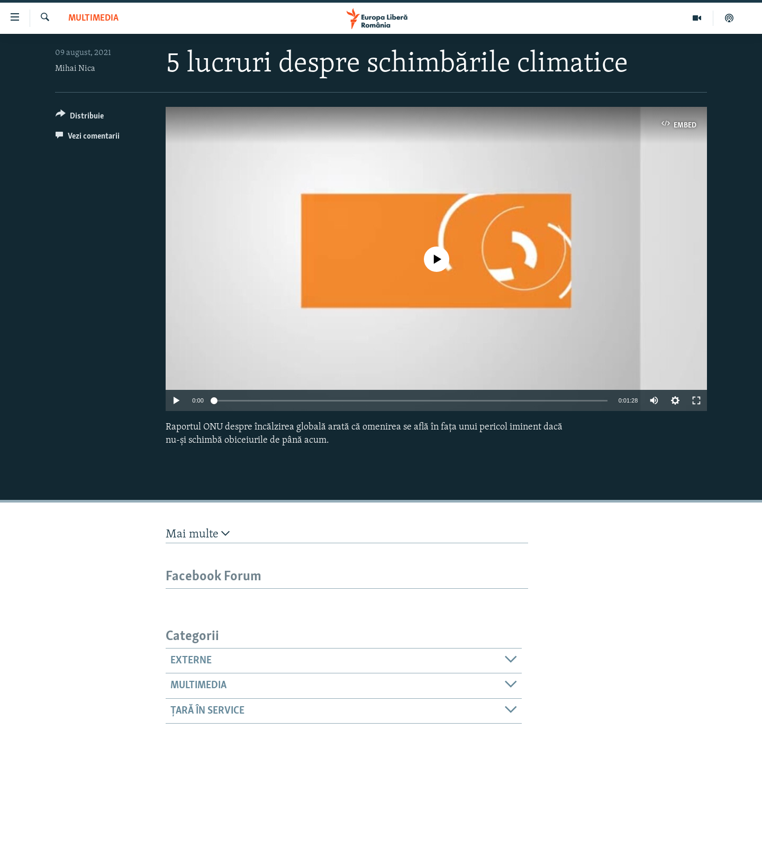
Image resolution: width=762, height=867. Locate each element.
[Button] (80, 118)
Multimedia (93, 18)
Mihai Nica (75, 69)
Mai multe (198, 534)
